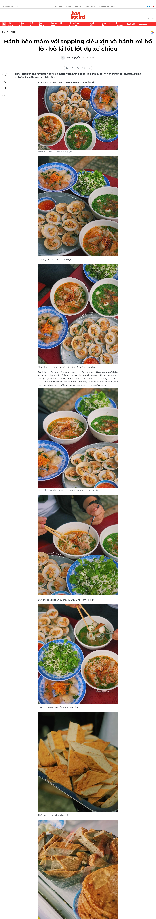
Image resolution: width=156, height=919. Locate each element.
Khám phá (21, 24)
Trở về (4, 94)
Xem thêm (152, 24)
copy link (78, 68)
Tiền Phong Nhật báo (84, 7)
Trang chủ (4, 24)
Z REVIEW (119, 24)
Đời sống (10, 24)
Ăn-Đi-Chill (93, 24)
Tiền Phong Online (62, 7)
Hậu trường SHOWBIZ (74, 24)
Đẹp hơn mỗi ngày (56, 24)
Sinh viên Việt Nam (106, 7)
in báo (83, 68)
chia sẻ (67, 68)
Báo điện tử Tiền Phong (78, 15)
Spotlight (131, 24)
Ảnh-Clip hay (106, 24)
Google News (152, 32)
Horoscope (142, 24)
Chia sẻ (4, 81)
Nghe (4, 75)
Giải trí (31, 24)
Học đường (41, 24)
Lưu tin (4, 88)
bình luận (88, 68)
